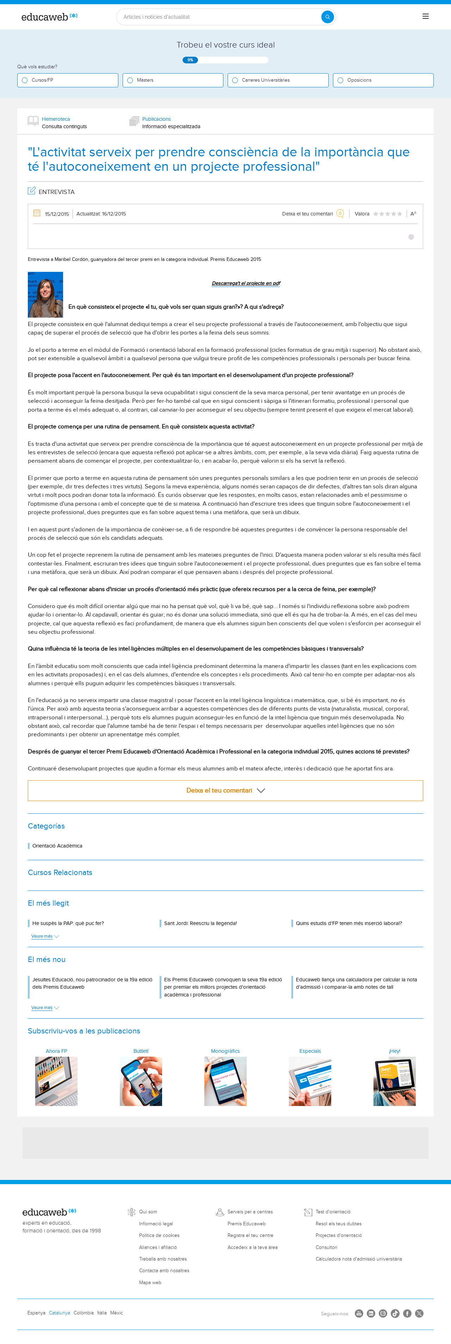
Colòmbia (84, 1313)
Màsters (145, 80)
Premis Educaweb (247, 1224)
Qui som (148, 1212)
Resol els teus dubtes (339, 1224)
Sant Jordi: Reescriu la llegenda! (200, 923)
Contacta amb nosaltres (164, 1271)
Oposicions (359, 80)
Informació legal (156, 1224)
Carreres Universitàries (266, 80)
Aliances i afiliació (158, 1247)
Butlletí (141, 1051)
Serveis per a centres (250, 1212)
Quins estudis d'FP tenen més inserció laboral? (349, 923)
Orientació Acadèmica (57, 846)
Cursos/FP (42, 80)
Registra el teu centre (250, 1235)
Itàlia (102, 1313)
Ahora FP (56, 1051)
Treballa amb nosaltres (163, 1259)
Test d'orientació (333, 1212)
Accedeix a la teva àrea (253, 1247)
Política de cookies (159, 1235)
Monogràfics (225, 1051)
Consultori (326, 1247)
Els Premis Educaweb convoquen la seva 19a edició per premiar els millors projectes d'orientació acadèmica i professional (223, 987)
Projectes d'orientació (339, 1235)
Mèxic (116, 1313)
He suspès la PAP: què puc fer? (68, 923)
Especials (310, 1051)
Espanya (36, 1313)
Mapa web (150, 1283)
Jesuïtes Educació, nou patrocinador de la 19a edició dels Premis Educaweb (92, 983)
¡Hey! (394, 1051)
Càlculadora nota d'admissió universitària (359, 1259)
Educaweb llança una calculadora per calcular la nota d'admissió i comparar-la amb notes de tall (356, 983)
